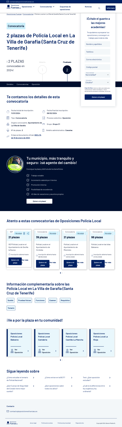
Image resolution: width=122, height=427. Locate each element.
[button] (60, 272)
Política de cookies (47, 423)
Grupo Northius (89, 88)
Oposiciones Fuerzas (14, 14)
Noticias (88, 6)
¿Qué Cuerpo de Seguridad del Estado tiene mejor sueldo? (17, 388)
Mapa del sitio (80, 423)
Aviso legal (33, 423)
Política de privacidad (64, 423)
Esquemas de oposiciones (65, 7)
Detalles (10, 84)
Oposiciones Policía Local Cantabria (44, 336)
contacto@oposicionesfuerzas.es (22, 2)
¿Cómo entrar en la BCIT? (55, 377)
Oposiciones (27, 6)
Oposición (36, 84)
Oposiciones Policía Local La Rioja (100, 336)
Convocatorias (46, 6)
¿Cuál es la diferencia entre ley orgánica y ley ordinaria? (94, 388)
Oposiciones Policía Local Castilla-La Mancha (74, 336)
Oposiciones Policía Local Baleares (16, 336)
